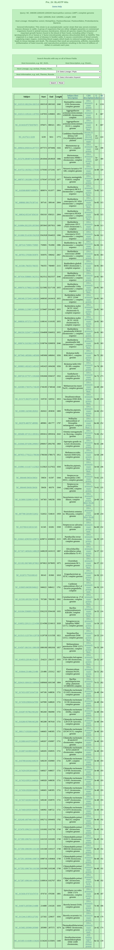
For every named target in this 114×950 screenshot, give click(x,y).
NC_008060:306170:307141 (26, 202)
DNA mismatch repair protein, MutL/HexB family (88, 499)
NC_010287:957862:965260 (26, 712)
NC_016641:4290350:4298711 (26, 539)
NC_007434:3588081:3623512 (26, 277)
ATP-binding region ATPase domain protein (88, 940)
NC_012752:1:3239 (27, 137)
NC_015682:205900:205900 (26, 928)
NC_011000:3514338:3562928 (26, 235)
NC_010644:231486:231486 (26, 672)
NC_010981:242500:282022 (26, 411)
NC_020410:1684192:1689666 (26, 682)
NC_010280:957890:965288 (26, 722)
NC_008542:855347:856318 (26, 214)
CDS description (88, 96)
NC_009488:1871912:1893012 (26, 434)
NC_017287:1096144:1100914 (26, 880)
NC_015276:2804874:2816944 (26, 159)
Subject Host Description (72, 96)
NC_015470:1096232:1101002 (26, 829)
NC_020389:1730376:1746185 (26, 387)
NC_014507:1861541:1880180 (26, 647)
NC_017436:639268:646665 (26, 790)
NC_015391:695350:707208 (26, 599)
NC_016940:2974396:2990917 (26, 444)
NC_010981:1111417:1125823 (26, 467)
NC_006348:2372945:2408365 (26, 298)
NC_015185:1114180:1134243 (26, 941)
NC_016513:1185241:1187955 (26, 114)
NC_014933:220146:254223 (26, 659)
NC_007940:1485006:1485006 (26, 355)
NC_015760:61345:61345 (26, 527)
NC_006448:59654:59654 (26, 478)
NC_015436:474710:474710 (26, 894)
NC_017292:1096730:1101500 (26, 868)
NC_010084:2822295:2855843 (26, 225)
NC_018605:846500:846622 (26, 587)
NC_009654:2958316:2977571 (26, 148)
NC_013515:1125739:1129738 (26, 635)
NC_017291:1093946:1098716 (26, 859)
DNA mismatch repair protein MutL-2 (88, 423)
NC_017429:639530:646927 (26, 771)
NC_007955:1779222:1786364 (26, 455)
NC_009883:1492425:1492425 (26, 366)
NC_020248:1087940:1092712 (26, 819)
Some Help (57, 7)
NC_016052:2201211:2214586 (26, 623)
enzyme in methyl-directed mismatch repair (88, 137)
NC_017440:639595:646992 (26, 810)
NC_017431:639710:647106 (26, 692)
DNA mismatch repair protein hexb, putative (88, 880)
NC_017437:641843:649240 (26, 800)
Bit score (102, 96)
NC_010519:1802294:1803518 (26, 104)
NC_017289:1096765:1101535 (26, 839)
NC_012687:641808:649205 (26, 751)
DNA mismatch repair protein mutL (88, 158)
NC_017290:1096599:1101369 (26, 849)
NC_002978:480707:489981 (26, 423)
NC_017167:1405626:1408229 (26, 551)
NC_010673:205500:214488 (26, 906)
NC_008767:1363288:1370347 (26, 179)
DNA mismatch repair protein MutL (88, 125)
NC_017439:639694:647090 (26, 702)
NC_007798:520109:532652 (26, 514)
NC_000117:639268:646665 (26, 731)
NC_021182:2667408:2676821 (26, 563)
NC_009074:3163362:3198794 (26, 343)
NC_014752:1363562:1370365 (26, 170)
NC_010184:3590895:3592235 (26, 611)
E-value (96, 96)
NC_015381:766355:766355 (26, 266)
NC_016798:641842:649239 (26, 761)
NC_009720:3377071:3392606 (26, 376)
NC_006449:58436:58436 (26, 487)
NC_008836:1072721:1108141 (26, 321)
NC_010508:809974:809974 (26, 190)
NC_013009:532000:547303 (26, 499)
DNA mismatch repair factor (88, 682)
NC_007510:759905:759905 (26, 245)
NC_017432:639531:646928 (26, 780)
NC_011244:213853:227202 (26, 917)
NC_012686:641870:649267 (26, 741)
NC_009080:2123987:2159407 (26, 309)
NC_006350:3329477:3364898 (26, 332)
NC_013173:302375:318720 (26, 399)
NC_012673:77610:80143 (26, 575)
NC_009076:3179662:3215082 (26, 288)
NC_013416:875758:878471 (26, 125)
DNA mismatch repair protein (88, 104)
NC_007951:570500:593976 (26, 255)
